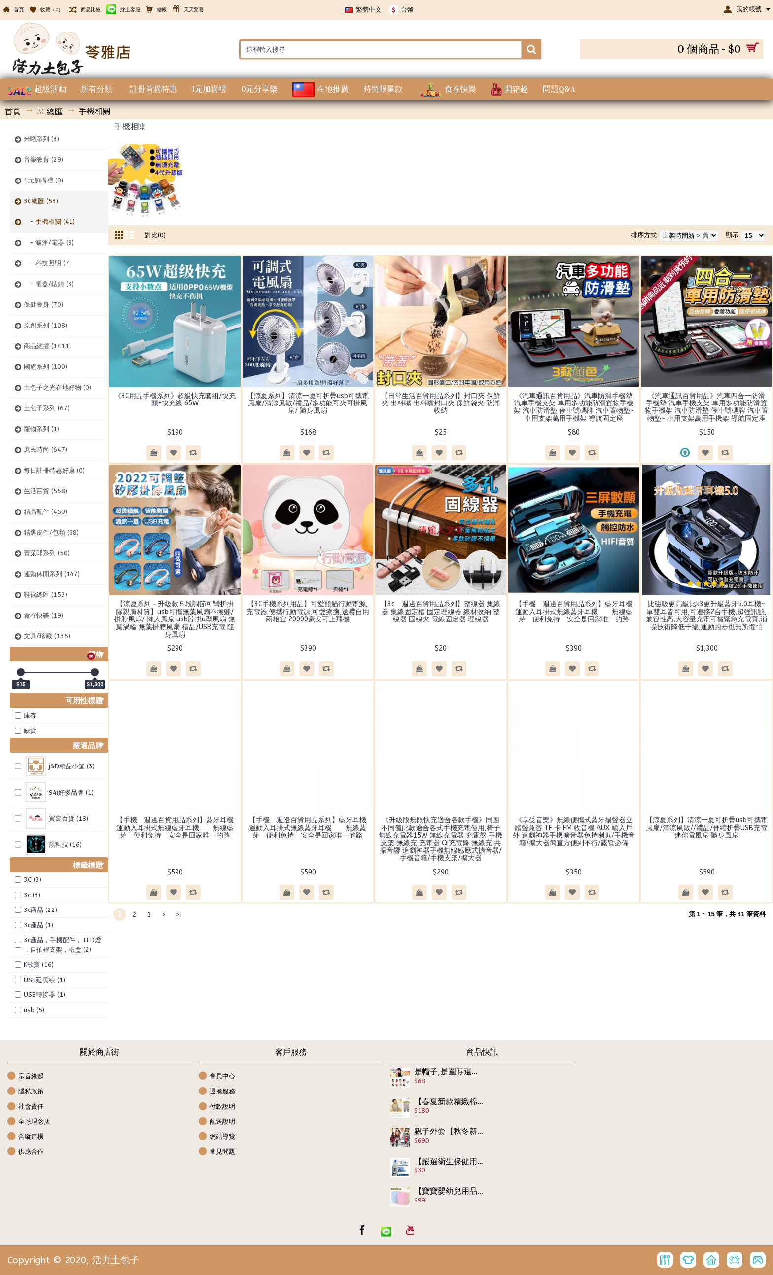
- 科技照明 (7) (47, 263)
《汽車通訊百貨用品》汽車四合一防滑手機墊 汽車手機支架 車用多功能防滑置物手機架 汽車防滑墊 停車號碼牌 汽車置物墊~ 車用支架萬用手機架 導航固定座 (706, 407)
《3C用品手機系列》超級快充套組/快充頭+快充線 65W (175, 399)
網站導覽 (217, 1137)
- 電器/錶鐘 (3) (49, 284)
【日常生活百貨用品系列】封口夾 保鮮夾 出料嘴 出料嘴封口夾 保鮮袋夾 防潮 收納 (443, 403)
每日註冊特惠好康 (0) (54, 470)
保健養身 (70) (43, 304)
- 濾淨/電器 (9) (49, 242)
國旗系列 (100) (45, 366)
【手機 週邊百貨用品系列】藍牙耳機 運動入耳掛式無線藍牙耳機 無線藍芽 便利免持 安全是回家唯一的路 (577, 611)
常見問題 (217, 1152)
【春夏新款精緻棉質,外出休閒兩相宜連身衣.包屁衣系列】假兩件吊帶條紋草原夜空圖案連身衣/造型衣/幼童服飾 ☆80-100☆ (449, 1101)
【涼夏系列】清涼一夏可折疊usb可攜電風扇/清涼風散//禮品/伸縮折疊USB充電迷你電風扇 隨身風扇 (707, 827)
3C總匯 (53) (41, 201)
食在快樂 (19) (43, 615)
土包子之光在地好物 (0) (57, 387)
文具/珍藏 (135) (47, 636)
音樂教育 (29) (43, 159)
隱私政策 (25, 1091)
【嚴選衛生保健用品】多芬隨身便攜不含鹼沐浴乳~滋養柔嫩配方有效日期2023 (449, 1161)
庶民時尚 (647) (45, 449)
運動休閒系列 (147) (52, 574)
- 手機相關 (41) (49, 221)
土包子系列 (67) (47, 408)
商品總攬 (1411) (47, 346)
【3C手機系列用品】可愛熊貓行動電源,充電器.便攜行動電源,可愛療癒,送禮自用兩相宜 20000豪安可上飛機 (307, 611)
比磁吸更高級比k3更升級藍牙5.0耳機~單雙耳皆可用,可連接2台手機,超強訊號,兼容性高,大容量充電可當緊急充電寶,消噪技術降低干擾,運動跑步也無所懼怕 (706, 615)
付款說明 (217, 1107)
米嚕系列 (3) (41, 139)
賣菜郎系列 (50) (47, 553)
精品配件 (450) (45, 511)
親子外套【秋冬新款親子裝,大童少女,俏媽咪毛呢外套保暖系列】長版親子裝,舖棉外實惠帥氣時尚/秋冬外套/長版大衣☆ (449, 1131)
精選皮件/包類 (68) (51, 532)
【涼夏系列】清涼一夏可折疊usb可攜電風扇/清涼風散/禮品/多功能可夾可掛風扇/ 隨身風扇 (308, 403)
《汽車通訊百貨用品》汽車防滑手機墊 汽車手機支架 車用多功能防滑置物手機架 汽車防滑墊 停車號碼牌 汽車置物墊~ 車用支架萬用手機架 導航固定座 (574, 407)
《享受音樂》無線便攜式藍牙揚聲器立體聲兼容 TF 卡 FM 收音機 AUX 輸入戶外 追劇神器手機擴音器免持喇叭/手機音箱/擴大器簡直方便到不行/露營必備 (574, 831)
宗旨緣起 (25, 1076)
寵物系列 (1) (41, 429)
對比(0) (155, 235)
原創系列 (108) (45, 325)
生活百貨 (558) (45, 491)
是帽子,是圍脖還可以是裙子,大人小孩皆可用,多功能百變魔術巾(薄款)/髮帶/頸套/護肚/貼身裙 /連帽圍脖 (449, 1071)
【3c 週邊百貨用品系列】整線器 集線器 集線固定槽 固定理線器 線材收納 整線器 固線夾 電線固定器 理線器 (440, 611)
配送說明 (217, 1122)
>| (179, 914)
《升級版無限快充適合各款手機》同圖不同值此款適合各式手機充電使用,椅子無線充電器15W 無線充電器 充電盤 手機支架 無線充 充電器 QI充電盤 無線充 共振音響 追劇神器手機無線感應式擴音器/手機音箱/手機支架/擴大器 (440, 839)
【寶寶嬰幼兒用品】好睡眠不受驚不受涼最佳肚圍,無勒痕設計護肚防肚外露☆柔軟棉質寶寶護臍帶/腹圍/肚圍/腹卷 (449, 1191)
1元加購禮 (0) (43, 180)
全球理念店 (28, 1122)
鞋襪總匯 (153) (45, 594)
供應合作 (25, 1152)
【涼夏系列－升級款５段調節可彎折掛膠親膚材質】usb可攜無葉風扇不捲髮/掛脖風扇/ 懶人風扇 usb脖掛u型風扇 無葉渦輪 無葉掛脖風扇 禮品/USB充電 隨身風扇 (174, 619)
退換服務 (217, 1091)
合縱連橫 (25, 1137)
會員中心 (217, 1076)
